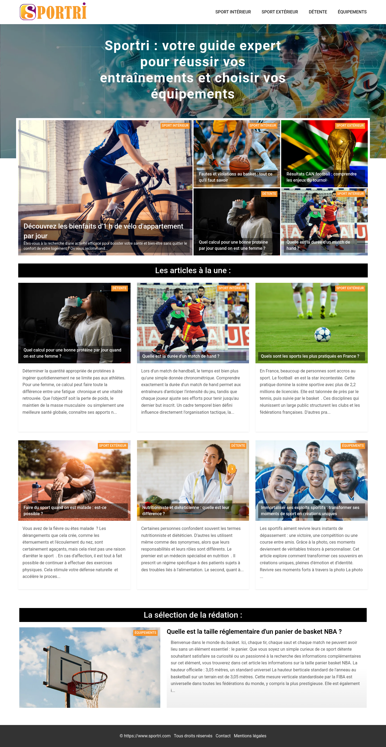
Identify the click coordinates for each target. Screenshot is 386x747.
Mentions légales (250, 735)
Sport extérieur (280, 11)
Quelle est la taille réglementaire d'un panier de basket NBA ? (254, 631)
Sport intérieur (233, 11)
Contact (223, 735)
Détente (318, 11)
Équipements (352, 11)
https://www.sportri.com (147, 735)
